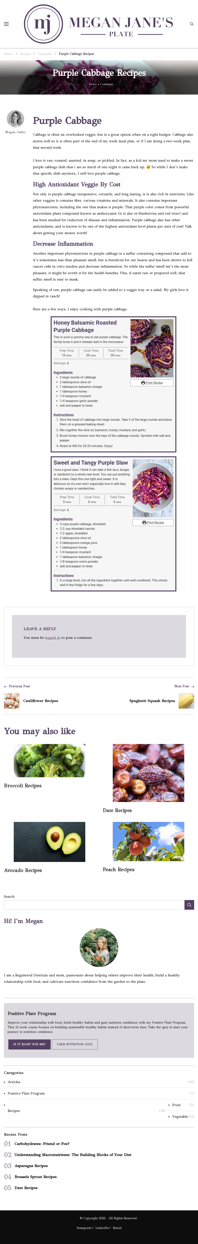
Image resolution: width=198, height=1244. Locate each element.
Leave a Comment (101, 84)
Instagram (84, 1228)
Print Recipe (152, 383)
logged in (52, 638)
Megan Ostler (15, 122)
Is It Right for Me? (29, 1044)
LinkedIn (102, 1228)
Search (9, 896)
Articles (14, 1082)
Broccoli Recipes (22, 786)
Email (117, 1228)
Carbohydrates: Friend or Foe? (42, 1143)
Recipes (14, 1111)
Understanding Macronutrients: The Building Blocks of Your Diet (73, 1154)
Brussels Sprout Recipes (35, 1176)
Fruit (176, 1105)
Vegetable (180, 1116)
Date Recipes (117, 810)
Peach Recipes (119, 870)
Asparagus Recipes (31, 1165)
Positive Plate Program (26, 1093)
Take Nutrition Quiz (75, 1044)
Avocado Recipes (23, 870)
